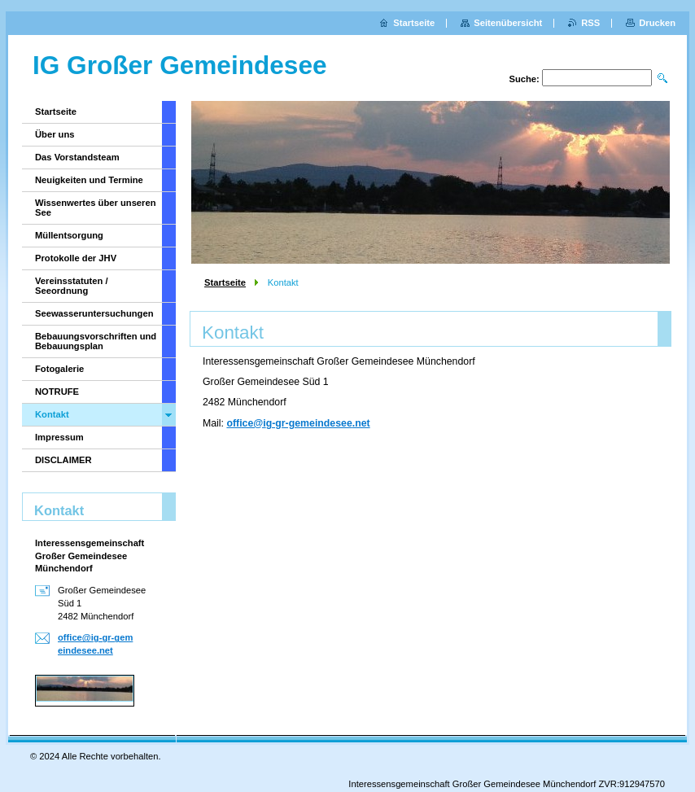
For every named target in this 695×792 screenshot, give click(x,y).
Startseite (225, 282)
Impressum (59, 437)
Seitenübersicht (508, 23)
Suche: (524, 79)
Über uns (55, 134)
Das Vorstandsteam (77, 157)
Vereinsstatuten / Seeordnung (71, 285)
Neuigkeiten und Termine (89, 180)
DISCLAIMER (63, 460)
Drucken (657, 23)
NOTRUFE (57, 391)
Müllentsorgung (69, 235)
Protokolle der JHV (75, 258)
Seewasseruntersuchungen (94, 313)
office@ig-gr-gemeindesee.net (297, 423)
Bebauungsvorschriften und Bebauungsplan (95, 341)
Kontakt (52, 414)
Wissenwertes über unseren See (95, 207)
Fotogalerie (59, 369)
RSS (590, 23)
